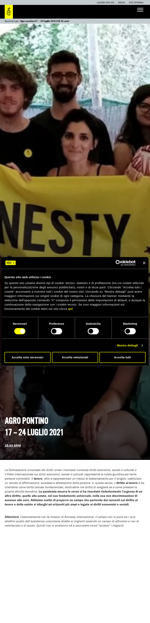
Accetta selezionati (75, 357)
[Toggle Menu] (140, 10)
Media (121, 2)
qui (70, 308)
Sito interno (136, 2)
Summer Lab (11, 21)
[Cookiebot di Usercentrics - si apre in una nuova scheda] (118, 263)
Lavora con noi (105, 2)
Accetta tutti (122, 357)
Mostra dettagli (127, 345)
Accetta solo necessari (28, 357)
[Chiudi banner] (144, 263)
